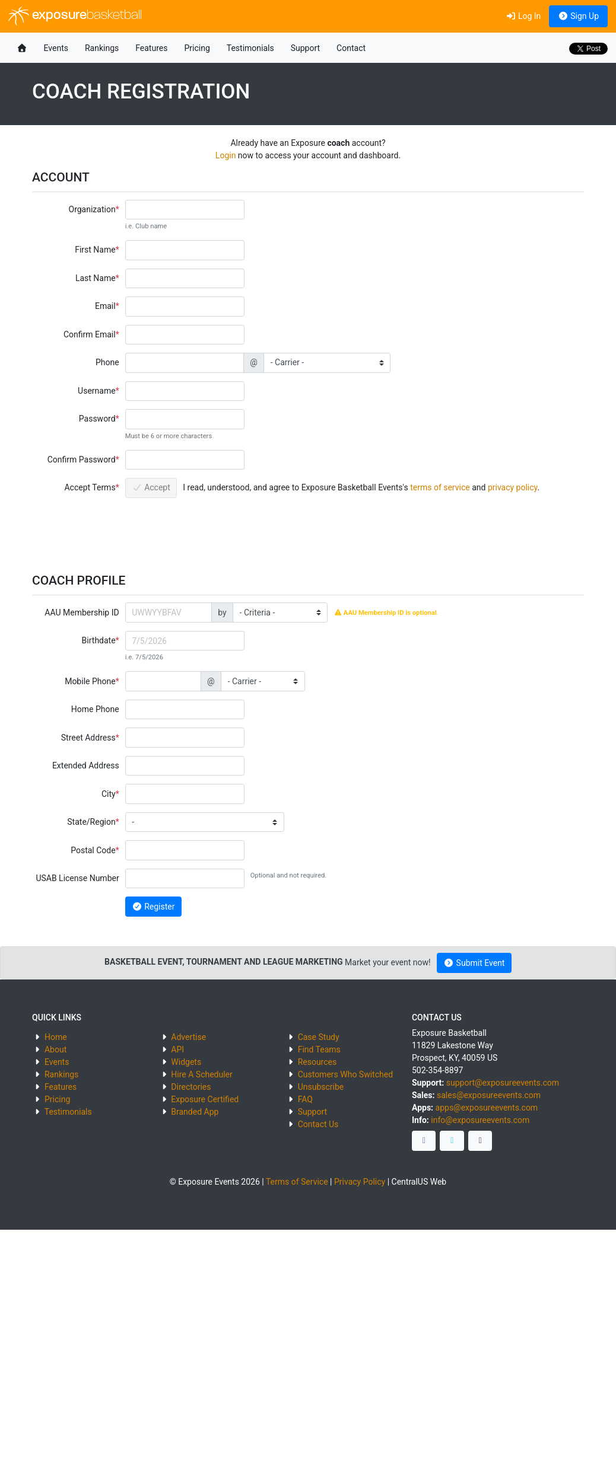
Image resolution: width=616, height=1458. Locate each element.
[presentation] (215, 529)
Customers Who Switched (345, 1074)
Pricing (196, 48)
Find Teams (319, 1049)
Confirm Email (89, 334)
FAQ (305, 1099)
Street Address (88, 737)
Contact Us (318, 1124)
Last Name (95, 278)
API (177, 1049)
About (55, 1049)
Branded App (194, 1111)
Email (105, 306)
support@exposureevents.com (502, 1082)
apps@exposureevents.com (487, 1107)
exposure (75, 16)
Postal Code (93, 850)
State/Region (91, 822)
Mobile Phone (90, 681)
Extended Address (85, 765)
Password (97, 418)
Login (225, 155)
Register (153, 906)
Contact (351, 48)
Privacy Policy (359, 1181)
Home (56, 1037)
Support (305, 48)
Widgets (186, 1062)
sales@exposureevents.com (489, 1095)
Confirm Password (81, 459)
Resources (317, 1062)
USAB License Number (77, 878)
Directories (191, 1087)
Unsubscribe (321, 1087)
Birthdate (99, 640)
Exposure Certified (205, 1099)
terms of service (440, 487)
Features (151, 48)
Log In (523, 16)
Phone (107, 362)
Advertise (188, 1037)
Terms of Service (297, 1181)
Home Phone (95, 709)
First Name (95, 249)
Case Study (318, 1037)
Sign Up (578, 16)
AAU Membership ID (82, 612)
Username (97, 390)
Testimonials (250, 48)
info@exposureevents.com (480, 1120)
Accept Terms (89, 487)
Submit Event (474, 963)
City (108, 794)
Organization (92, 209)
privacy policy (513, 487)
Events (56, 48)
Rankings (102, 48)
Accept (151, 487)
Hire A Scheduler (201, 1074)
